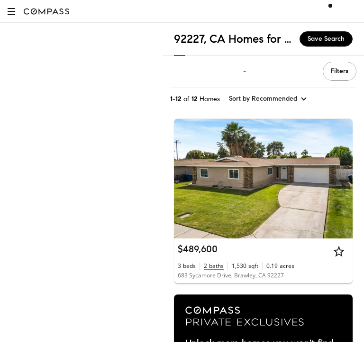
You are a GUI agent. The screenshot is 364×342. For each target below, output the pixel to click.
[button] (11, 11)
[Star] (339, 251)
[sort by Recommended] (268, 98)
